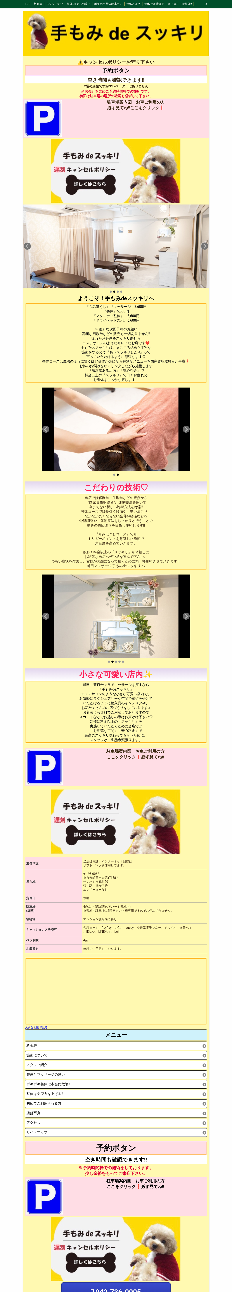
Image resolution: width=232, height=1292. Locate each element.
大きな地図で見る (36, 1027)
